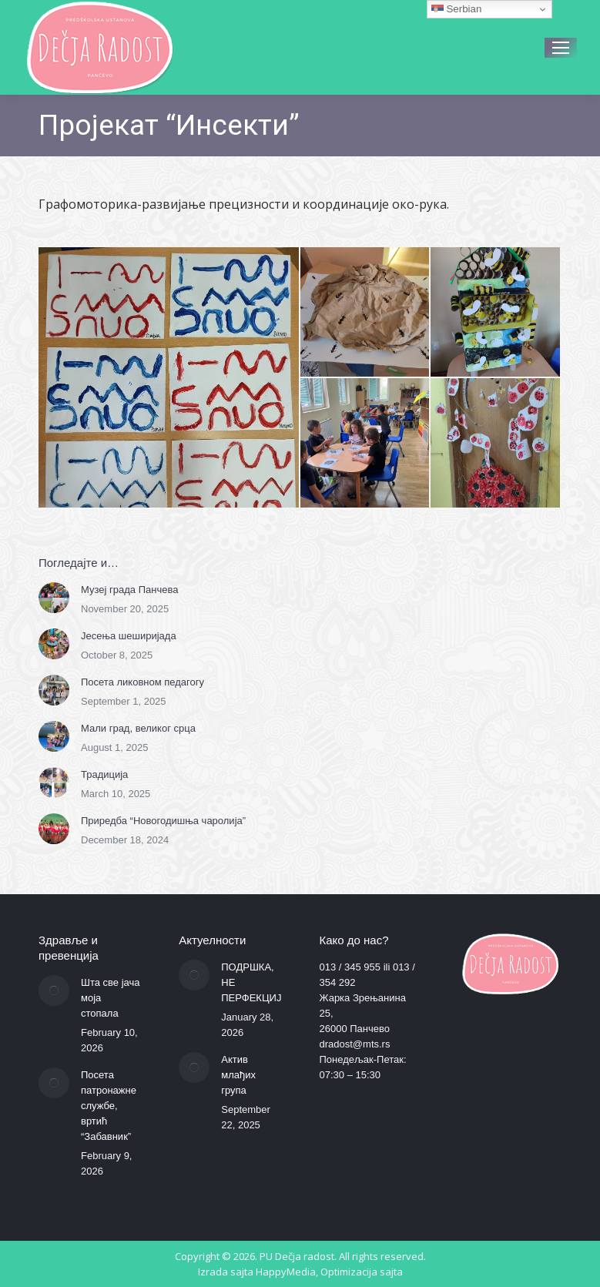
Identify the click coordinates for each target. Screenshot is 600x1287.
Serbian (456, 9)
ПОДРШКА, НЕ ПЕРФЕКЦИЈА (254, 982)
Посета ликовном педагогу (142, 682)
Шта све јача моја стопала (110, 998)
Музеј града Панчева (129, 589)
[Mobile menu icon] (561, 48)
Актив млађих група (238, 1075)
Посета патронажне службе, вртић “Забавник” (108, 1105)
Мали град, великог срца (138, 728)
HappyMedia (286, 1272)
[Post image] (54, 597)
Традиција (104, 774)
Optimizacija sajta (361, 1272)
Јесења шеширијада (128, 636)
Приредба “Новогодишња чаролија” (163, 820)
